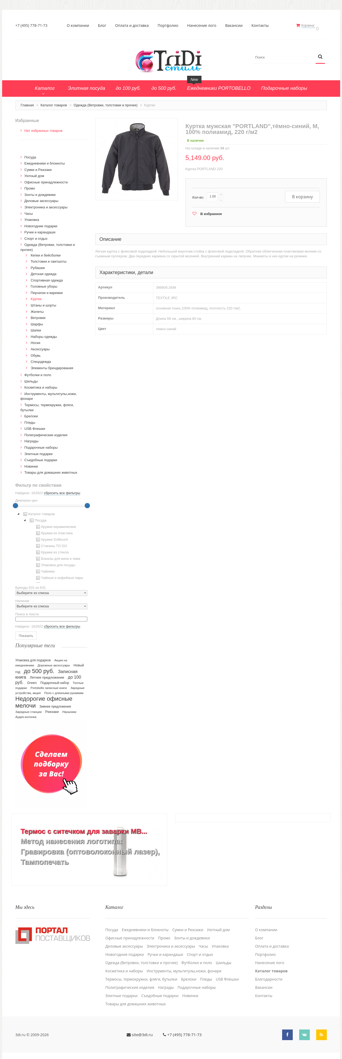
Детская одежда (43, 271)
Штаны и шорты (43, 303)
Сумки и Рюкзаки (38, 167)
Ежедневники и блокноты (44, 161)
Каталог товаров (53, 102)
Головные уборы (44, 284)
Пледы (29, 420)
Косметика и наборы (40, 385)
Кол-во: (198, 195)
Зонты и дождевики (40, 192)
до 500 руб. (39, 668)
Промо (29, 186)
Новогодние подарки (40, 223)
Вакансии (235, 25)
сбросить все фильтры (62, 490)
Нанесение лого (203, 25)
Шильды (31, 379)
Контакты (261, 25)
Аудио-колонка (25, 714)
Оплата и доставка (134, 25)
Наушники (69, 709)
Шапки (36, 328)
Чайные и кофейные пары (59, 575)
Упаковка (31, 217)
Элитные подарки (38, 451)
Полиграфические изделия (46, 432)
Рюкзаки (52, 709)
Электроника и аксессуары (46, 205)
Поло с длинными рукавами (64, 690)
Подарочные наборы (41, 445)
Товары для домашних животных (50, 470)
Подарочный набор (54, 680)
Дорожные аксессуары (54, 662)
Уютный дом (34, 173)
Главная (27, 102)
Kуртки (36, 297)
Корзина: (311, 25)
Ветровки (38, 315)
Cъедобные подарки (40, 457)
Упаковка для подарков (33, 657)
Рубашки (38, 265)
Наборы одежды (44, 334)
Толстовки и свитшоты (49, 259)
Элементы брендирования (52, 365)
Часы (28, 211)
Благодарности (268, 973)
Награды (31, 438)
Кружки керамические (55, 524)
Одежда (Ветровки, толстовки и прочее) (106, 102)
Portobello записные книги (49, 685)
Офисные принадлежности (46, 180)
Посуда (30, 155)
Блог (104, 25)
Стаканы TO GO (51, 543)
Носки (35, 340)
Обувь (35, 353)
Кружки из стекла (52, 550)
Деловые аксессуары (41, 198)
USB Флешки (34, 426)
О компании (79, 25)
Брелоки (31, 413)
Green (32, 680)
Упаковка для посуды (55, 562)
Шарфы (37, 321)
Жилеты (37, 309)
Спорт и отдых (36, 236)
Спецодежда (41, 359)
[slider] (15, 503)
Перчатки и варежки (47, 290)
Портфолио (169, 25)
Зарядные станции (28, 709)
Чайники (45, 569)
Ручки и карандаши (40, 230)
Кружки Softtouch (51, 537)
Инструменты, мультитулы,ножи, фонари (184, 965)
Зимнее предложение (55, 704)
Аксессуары (40, 346)
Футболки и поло (37, 372)
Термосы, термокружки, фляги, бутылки (141, 973)
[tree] (51, 544)
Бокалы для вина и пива (57, 556)
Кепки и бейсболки (46, 253)
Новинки (31, 464)
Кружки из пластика (54, 530)
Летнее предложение (47, 675)
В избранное (211, 211)
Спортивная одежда (47, 278)
